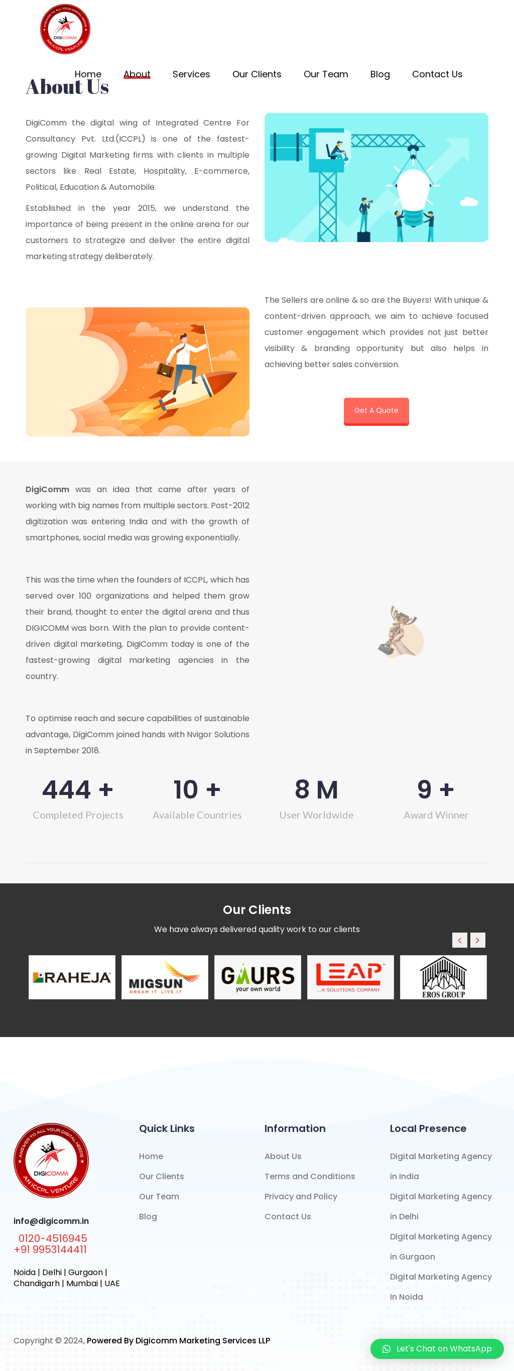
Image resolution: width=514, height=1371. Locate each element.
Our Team (326, 74)
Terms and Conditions (310, 1176)
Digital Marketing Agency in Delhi (441, 1206)
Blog (380, 74)
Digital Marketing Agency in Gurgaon (441, 1247)
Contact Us (437, 74)
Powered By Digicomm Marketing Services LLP (178, 1340)
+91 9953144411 (50, 1249)
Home (88, 74)
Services (191, 74)
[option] (72, 977)
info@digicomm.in (51, 1221)
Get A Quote (376, 410)
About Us (283, 1156)
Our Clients (257, 74)
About (137, 74)
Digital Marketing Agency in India (441, 1166)
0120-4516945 (53, 1238)
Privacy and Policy (301, 1196)
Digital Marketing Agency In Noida (441, 1287)
